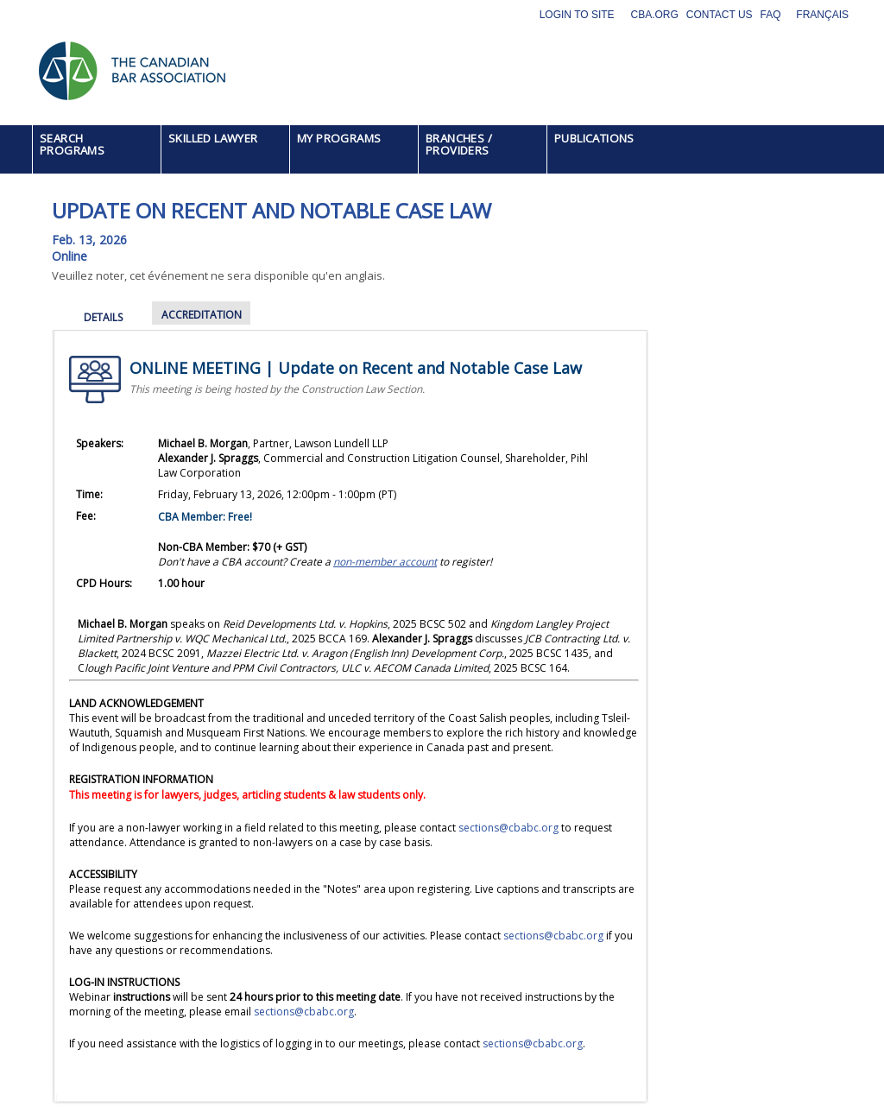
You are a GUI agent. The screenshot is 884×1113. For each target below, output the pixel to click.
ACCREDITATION (201, 314)
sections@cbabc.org (508, 827)
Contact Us (719, 15)
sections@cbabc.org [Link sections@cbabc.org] (553, 935)
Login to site (577, 15)
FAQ (771, 15)
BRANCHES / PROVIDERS (459, 144)
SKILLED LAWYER (213, 138)
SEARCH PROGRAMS (72, 144)
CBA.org (654, 15)
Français (822, 15)
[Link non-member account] (385, 561)
